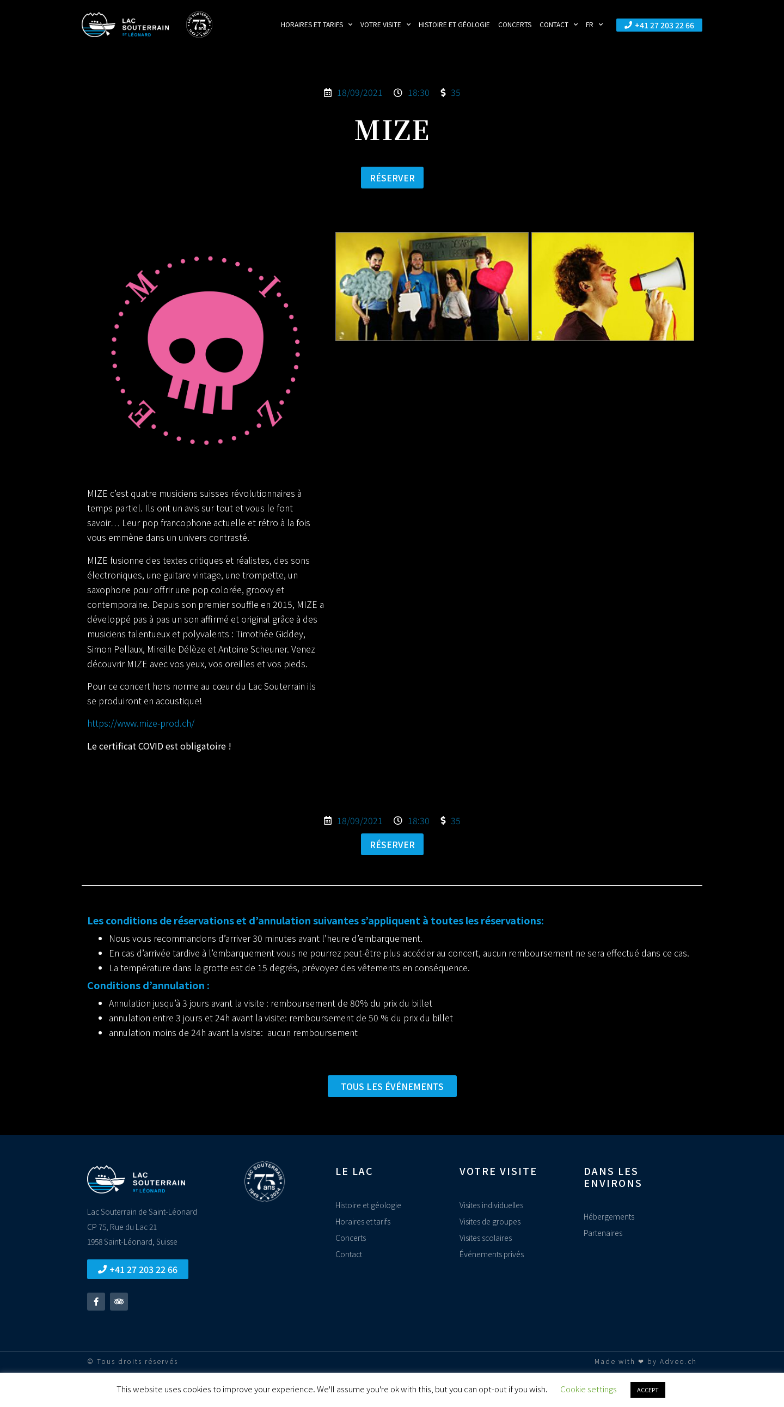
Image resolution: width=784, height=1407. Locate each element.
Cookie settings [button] (588, 1388)
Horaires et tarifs (316, 24)
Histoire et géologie (454, 24)
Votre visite (385, 24)
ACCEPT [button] (648, 1389)
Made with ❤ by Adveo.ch (646, 1361)
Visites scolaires (486, 1237)
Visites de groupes (490, 1221)
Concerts (514, 24)
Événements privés (492, 1253)
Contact (559, 24)
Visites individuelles (491, 1204)
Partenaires (603, 1232)
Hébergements (609, 1216)
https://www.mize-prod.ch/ (140, 722)
